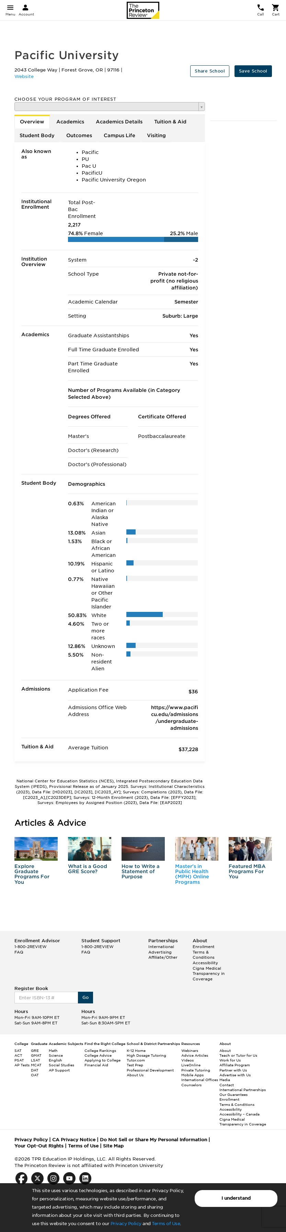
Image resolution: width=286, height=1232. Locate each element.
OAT (35, 1075)
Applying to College (102, 1060)
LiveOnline (191, 1065)
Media (224, 1080)
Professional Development (150, 1070)
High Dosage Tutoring (146, 1055)
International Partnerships (242, 1090)
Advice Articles (194, 1055)
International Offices (199, 1080)
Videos (187, 1060)
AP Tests (22, 1065)
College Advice (98, 1055)
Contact (226, 1085)
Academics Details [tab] (119, 121)
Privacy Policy (126, 1223)
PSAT (19, 1060)
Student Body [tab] (37, 135)
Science (56, 1055)
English (55, 1060)
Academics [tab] (70, 121)
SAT (18, 1050)
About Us (135, 1075)
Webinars (189, 1050)
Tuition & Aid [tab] (170, 121)
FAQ (18, 952)
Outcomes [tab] (79, 135)
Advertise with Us (235, 1075)
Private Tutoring (195, 1070)
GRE (35, 1050)
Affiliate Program (234, 1065)
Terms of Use (166, 1223)
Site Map (113, 1145)
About (225, 1050)
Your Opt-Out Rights (39, 1145)
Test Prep (135, 1065)
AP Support (59, 1070)
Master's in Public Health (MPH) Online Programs (192, 874)
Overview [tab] (32, 121)
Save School (253, 71)
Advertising (160, 952)
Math (53, 1050)
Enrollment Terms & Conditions (204, 952)
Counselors (191, 1085)
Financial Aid (96, 1065)
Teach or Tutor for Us (238, 1055)
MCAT (36, 1065)
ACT (18, 1055)
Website (24, 76)
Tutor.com (136, 1060)
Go (85, 997)
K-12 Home (136, 1050)
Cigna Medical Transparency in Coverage (209, 973)
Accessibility (205, 962)
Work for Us (230, 1060)
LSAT (35, 1060)
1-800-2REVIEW (30, 946)
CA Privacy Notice (73, 1139)
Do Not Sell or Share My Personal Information (153, 1139)
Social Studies (61, 1065)
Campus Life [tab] (119, 135)
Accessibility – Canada (239, 1114)
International (161, 946)
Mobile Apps (192, 1075)
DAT (34, 1070)
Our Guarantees (233, 1094)
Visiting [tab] (156, 135)
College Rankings (100, 1050)
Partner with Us (233, 1070)
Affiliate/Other (163, 957)
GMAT (36, 1055)
